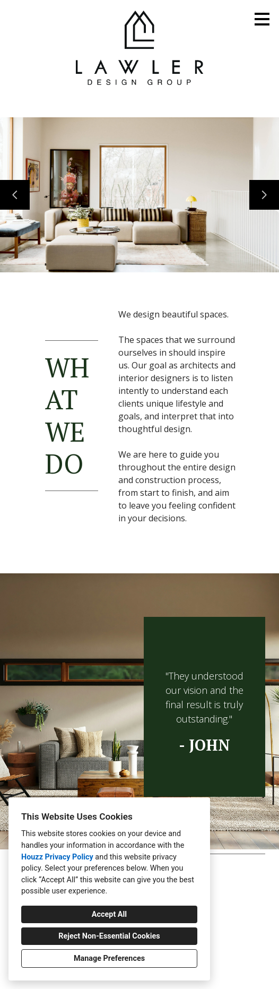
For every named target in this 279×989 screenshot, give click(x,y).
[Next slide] (264, 195)
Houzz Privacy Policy (57, 857)
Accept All (109, 914)
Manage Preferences (109, 958)
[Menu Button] (262, 19)
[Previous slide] (15, 195)
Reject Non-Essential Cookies (109, 936)
